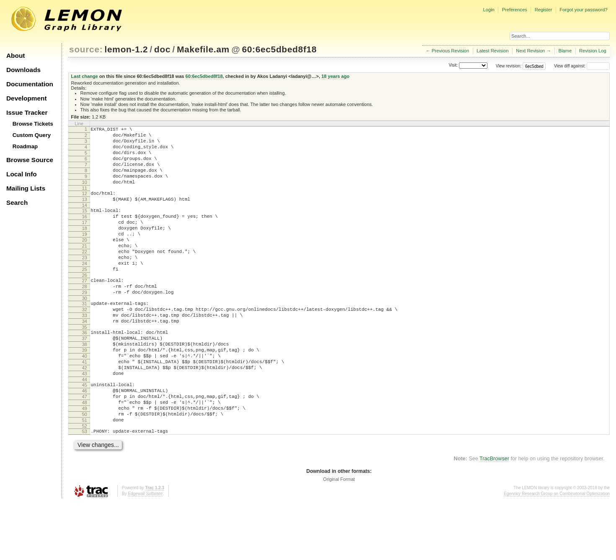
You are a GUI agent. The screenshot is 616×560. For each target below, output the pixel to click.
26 (84, 304)
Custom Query (32, 135)
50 (84, 468)
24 (84, 289)
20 (84, 261)
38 (84, 384)
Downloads (23, 69)
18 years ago (335, 76)
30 (84, 330)
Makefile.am (203, 49)
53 (84, 487)
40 (84, 398)
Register (543, 9)
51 (84, 475)
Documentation (29, 84)
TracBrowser (494, 516)
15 (84, 225)
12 (84, 206)
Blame (565, 50)
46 (84, 439)
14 (84, 220)
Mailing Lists (25, 188)
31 (84, 336)
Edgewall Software (145, 551)
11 (84, 200)
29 (84, 323)
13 (84, 213)
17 (84, 240)
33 (84, 350)
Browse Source (29, 159)
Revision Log (592, 50)
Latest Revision (493, 50)
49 (84, 461)
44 (84, 427)
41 (84, 405)
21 (84, 268)
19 (84, 254)
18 (84, 247)
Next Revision (530, 50)
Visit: (453, 65)
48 (84, 454)
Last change (84, 76)
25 (84, 296)
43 (84, 420)
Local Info (21, 174)
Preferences (514, 9)
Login (488, 9)
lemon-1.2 (126, 49)
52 (84, 482)
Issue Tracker (26, 112)
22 (84, 275)
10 (84, 193)
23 (84, 282)
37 (84, 377)
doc (162, 49)
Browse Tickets (33, 124)
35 (84, 364)
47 (84, 446)
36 (84, 370)
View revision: (509, 66)
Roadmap (25, 146)
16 (84, 232)
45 (84, 432)
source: (86, 49)
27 (84, 309)
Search (17, 202)
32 (84, 343)
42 (84, 412)
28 (84, 316)
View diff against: (582, 66)
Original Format (339, 536)
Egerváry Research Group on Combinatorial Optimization (557, 551)
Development (26, 98)
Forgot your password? (583, 9)
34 (84, 357)
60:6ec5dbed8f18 (279, 49)
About (15, 55)
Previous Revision (450, 50)
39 (84, 391)
